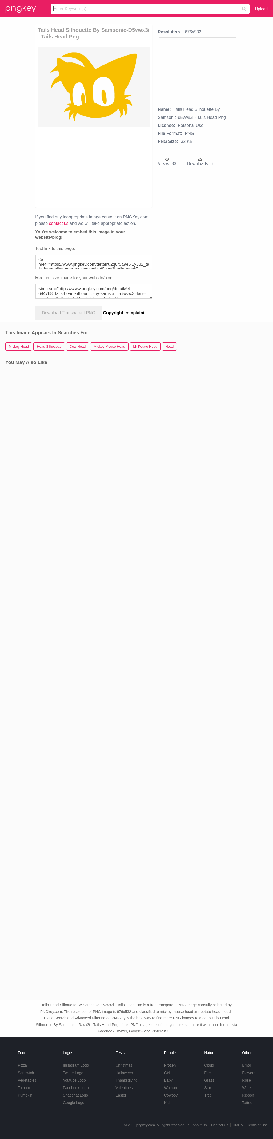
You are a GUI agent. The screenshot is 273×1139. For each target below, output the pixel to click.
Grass (209, 1080)
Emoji (246, 1065)
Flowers (248, 1073)
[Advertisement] (119, 166)
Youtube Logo (74, 1080)
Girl (167, 1073)
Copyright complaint (124, 313)
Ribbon (248, 1095)
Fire (207, 1073)
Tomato (24, 1088)
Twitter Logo (73, 1073)
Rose (246, 1080)
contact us (59, 223)
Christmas (123, 1065)
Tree (208, 1095)
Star (207, 1088)
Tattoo (247, 1103)
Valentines (124, 1088)
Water (247, 1088)
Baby (168, 1080)
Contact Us (219, 1125)
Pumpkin (25, 1095)
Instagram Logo (76, 1065)
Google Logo (73, 1103)
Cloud (209, 1065)
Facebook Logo (76, 1088)
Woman (170, 1088)
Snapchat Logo (75, 1095)
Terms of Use (257, 1125)
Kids (167, 1103)
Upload (261, 8)
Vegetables (27, 1080)
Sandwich (26, 1073)
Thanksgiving (126, 1080)
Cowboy (171, 1095)
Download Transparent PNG (68, 313)
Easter (120, 1095)
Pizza (22, 1065)
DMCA (238, 1125)
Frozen (170, 1065)
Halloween (124, 1073)
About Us (199, 1125)
